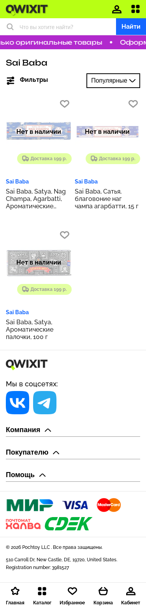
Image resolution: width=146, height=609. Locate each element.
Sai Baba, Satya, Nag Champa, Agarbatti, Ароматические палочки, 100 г (36, 199)
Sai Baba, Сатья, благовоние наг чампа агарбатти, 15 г (107, 199)
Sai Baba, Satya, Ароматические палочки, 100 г (29, 329)
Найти (131, 26)
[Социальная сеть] (17, 402)
